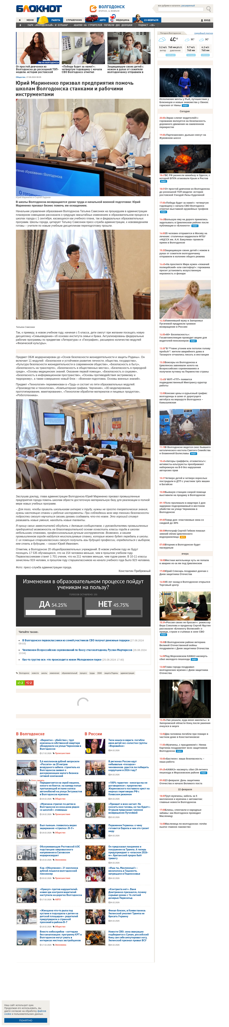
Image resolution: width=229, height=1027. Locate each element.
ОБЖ (99, 673)
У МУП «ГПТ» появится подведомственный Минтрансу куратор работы (183, 382)
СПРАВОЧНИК (74, 20)
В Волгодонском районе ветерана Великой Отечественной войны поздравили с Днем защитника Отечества (184, 645)
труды (92, 673)
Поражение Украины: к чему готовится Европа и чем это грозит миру (128, 828)
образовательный (69, 673)
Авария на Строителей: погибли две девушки (103, 25)
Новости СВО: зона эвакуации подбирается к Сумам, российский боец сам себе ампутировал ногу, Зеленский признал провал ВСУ (128, 936)
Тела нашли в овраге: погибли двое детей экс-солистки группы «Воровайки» (127, 743)
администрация (127, 673)
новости (35, 673)
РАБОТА (48, 20)
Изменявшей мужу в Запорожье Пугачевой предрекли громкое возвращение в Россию (181, 323)
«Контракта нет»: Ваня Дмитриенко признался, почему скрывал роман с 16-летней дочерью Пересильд (127, 894)
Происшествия (62, 753)
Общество (20, 77)
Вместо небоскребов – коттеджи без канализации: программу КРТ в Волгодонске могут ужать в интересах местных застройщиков (61, 936)
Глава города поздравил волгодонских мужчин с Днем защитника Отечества (184, 670)
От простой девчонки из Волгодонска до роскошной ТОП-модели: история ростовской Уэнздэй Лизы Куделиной (185, 191)
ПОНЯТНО (25, 1020)
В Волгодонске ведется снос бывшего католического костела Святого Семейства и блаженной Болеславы (185, 450)
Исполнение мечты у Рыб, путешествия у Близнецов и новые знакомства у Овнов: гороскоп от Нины (184, 102)
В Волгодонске (30, 734)
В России (93, 734)
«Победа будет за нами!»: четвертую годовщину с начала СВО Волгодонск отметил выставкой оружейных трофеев (184, 205)
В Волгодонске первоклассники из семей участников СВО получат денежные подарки (76, 640)
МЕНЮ (30, 20)
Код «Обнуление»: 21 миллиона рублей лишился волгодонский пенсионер (59, 870)
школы (44, 673)
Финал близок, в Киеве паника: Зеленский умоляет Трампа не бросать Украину (127, 913)
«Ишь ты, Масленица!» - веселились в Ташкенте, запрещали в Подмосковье (124, 870)
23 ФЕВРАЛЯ (145, 20)
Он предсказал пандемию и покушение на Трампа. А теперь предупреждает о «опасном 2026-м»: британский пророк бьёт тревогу (128, 852)
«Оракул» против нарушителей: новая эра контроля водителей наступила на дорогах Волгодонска (61, 892)
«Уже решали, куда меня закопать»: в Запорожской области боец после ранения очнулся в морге (185, 723)
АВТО (95, 20)
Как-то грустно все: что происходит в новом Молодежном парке (62, 659)
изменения (54, 673)
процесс (83, 673)
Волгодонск (24, 673)
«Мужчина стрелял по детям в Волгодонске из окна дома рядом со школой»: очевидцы (59, 806)
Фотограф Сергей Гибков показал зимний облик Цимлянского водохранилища (182, 533)
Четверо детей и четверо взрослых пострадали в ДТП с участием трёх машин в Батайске (185, 481)
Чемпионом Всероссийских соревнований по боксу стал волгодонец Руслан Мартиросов (77, 650)
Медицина (119, 19)
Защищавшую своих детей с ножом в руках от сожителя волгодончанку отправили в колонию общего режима (184, 253)
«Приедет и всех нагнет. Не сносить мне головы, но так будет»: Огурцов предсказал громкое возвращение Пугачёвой (129, 808)
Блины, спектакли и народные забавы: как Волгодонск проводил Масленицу (181, 812)
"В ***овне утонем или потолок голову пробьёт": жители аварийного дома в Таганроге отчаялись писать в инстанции (185, 351)
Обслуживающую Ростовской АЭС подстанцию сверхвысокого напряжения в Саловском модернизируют (60, 851)
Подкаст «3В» (146, 25)
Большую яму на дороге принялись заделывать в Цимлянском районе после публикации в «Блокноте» (184, 222)
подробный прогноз (203, 33)
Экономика (60, 860)
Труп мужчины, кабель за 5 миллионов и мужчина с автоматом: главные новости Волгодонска (181, 799)
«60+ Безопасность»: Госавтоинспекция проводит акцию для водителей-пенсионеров (183, 337)
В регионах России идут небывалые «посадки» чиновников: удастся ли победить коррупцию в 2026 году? (128, 766)
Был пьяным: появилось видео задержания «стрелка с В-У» (58, 827)
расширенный (188, 5)
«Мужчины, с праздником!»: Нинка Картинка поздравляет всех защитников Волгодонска (183, 747)
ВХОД (205, 20)
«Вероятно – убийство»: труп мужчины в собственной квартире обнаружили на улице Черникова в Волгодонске (60, 744)
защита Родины (111, 673)
